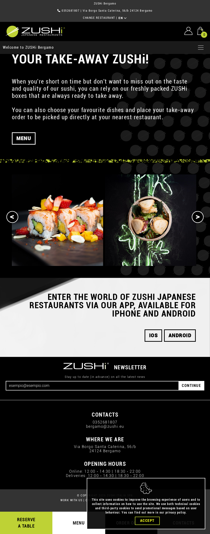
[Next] (198, 217)
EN (123, 18)
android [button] (180, 335)
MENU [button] (23, 141)
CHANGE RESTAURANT (99, 17)
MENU (79, 522)
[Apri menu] (200, 47)
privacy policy (175, 512)
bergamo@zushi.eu (105, 426)
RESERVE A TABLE (26, 523)
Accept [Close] (147, 521)
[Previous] (12, 217)
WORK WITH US (71, 500)
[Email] (92, 385)
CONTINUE (191, 385)
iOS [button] (153, 335)
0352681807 (70, 10)
